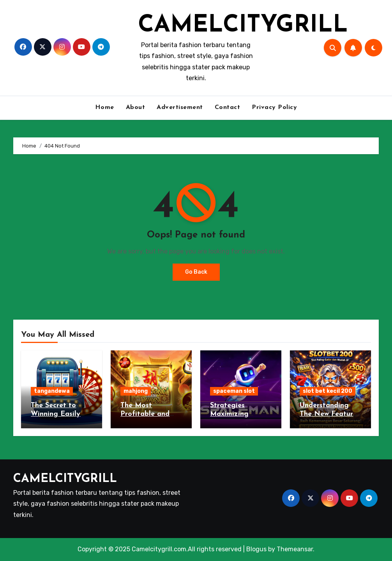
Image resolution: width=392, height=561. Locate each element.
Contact (227, 107)
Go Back (196, 272)
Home (104, 107)
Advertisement (180, 107)
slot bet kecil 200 (327, 391)
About (135, 107)
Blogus (256, 549)
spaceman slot (234, 391)
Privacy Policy (274, 107)
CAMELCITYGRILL (243, 25)
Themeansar (295, 549)
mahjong (136, 391)
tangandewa (52, 391)
